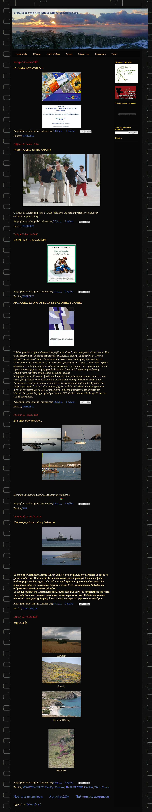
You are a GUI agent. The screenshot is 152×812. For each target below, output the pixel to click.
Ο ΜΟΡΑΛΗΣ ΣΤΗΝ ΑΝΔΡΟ (32, 149)
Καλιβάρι (49, 787)
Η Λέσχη (36, 54)
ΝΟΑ (24, 508)
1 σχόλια (70, 131)
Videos (114, 54)
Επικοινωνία (100, 54)
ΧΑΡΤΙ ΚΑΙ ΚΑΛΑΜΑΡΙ (29, 240)
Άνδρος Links (83, 54)
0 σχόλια (69, 291)
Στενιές (105, 787)
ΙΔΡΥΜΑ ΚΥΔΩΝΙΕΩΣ (28, 68)
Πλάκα (97, 787)
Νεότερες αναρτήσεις (28, 796)
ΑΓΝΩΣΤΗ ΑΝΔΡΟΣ (33, 787)
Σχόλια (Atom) (33, 804)
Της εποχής (20, 622)
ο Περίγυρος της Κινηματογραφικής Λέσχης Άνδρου (45, 12)
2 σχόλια (69, 221)
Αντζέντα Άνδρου (53, 54)
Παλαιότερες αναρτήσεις (92, 796)
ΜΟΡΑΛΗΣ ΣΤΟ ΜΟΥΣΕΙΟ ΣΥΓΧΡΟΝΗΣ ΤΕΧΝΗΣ (47, 302)
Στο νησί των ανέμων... (27, 420)
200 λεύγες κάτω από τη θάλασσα (34, 522)
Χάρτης (69, 54)
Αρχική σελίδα (21, 54)
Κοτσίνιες (60, 787)
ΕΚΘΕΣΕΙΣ (28, 136)
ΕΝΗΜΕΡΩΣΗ (29, 608)
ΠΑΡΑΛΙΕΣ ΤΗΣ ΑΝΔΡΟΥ (79, 787)
